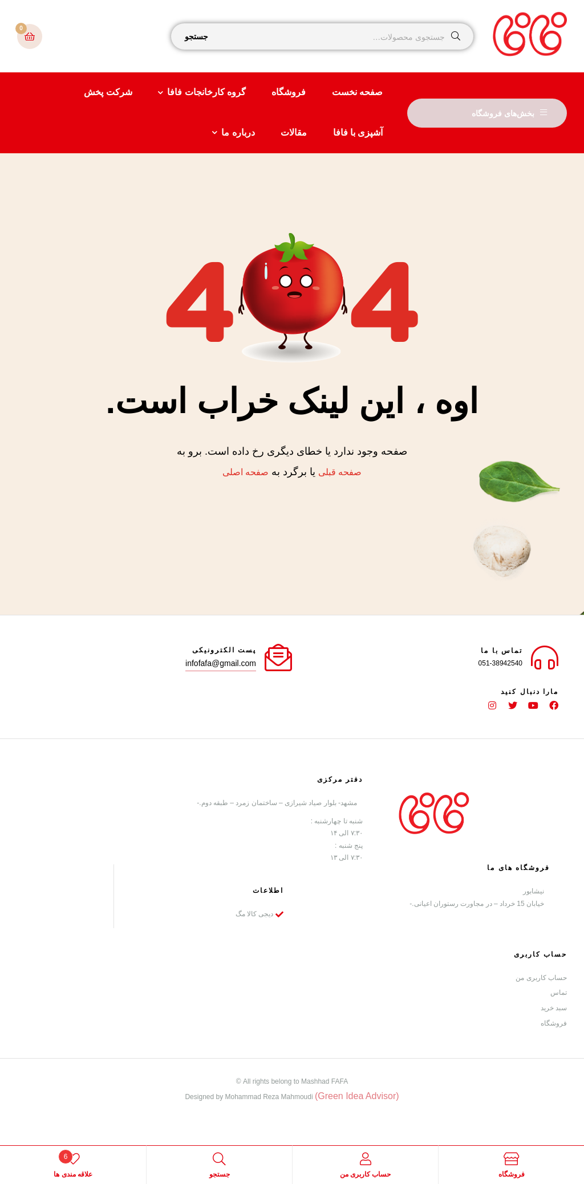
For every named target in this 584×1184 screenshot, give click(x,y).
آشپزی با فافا (358, 132)
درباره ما (237, 132)
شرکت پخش (108, 92)
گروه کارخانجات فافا (206, 92)
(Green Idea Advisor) (357, 1095)
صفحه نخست (357, 92)
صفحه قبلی (340, 472)
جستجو (196, 36)
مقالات (294, 132)
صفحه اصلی (245, 472)
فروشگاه (288, 92)
